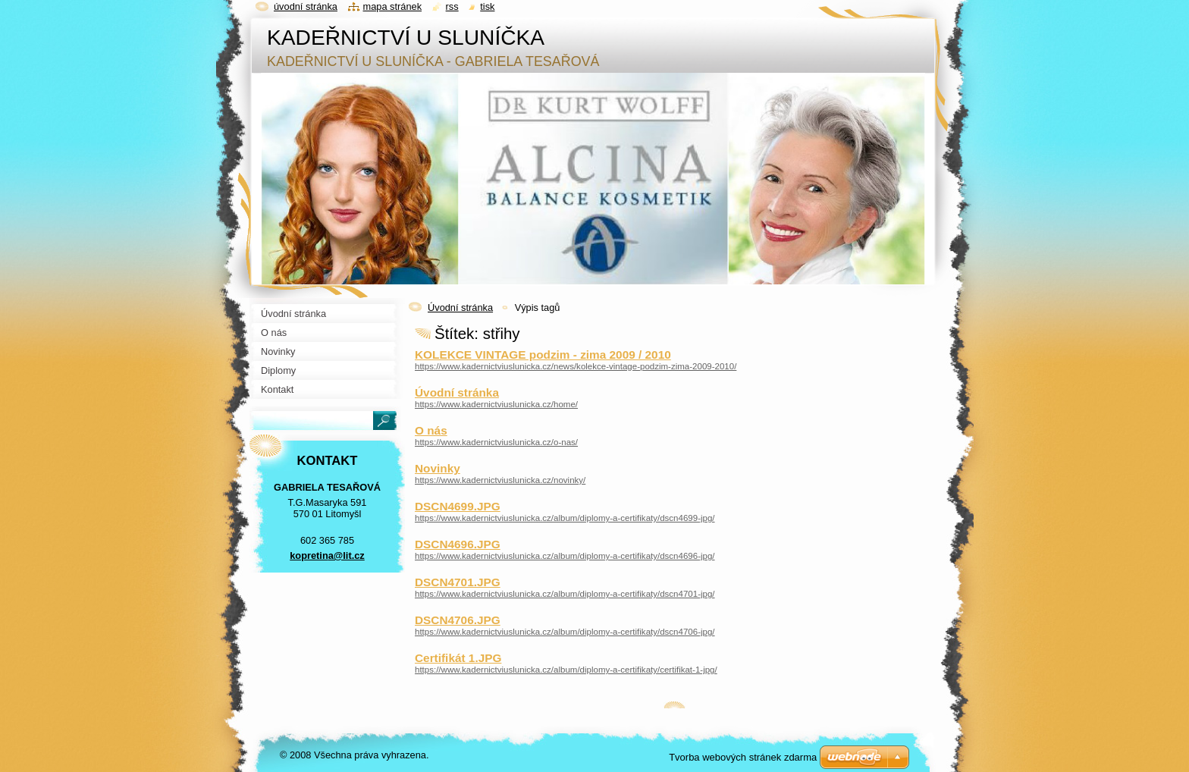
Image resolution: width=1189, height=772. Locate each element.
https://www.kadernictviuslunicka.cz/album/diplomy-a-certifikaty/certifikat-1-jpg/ (566, 669)
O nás (431, 430)
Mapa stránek (392, 6)
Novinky (437, 468)
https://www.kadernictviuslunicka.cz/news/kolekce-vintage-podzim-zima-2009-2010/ (575, 366)
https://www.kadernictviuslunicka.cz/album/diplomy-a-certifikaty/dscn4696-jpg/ (565, 555)
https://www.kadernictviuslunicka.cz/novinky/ (500, 480)
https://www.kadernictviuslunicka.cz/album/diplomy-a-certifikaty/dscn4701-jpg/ (565, 593)
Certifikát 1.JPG (458, 657)
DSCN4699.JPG (457, 506)
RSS (452, 6)
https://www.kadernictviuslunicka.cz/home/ (496, 404)
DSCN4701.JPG (457, 582)
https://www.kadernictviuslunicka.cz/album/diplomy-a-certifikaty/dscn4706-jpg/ (565, 631)
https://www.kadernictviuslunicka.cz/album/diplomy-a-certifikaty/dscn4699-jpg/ (565, 518)
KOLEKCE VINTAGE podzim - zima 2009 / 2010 (543, 354)
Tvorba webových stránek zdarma (743, 757)
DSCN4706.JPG (457, 620)
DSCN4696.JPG (457, 544)
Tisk (487, 6)
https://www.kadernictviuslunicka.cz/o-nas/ (496, 442)
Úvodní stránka (460, 307)
